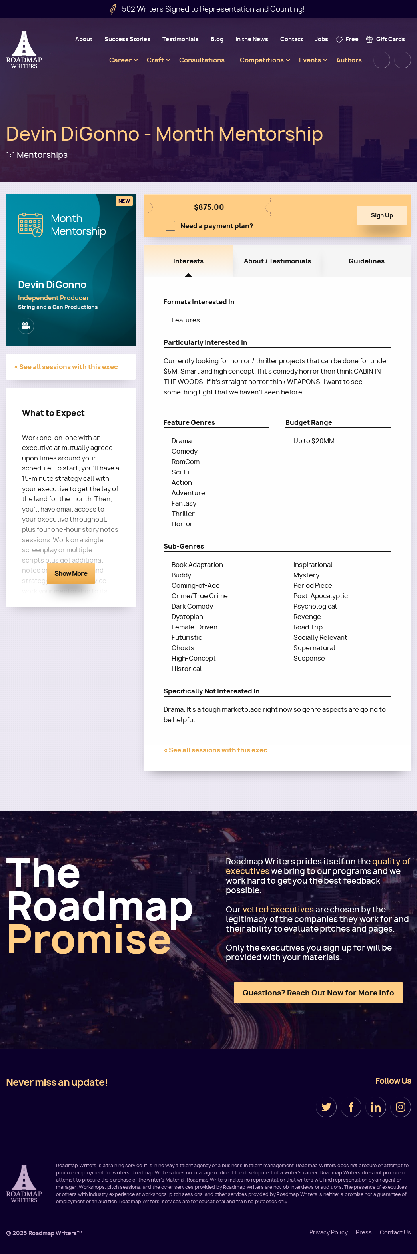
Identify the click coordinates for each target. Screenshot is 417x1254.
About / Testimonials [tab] (277, 261)
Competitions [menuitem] (262, 60)
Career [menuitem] (120, 60)
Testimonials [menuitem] (180, 39)
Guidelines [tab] (367, 261)
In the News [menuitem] (251, 39)
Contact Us (395, 1232)
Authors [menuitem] (349, 60)
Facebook (351, 1107)
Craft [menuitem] (155, 60)
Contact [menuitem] (291, 39)
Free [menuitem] (352, 39)
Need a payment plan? (216, 225)
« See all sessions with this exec (66, 366)
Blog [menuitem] (217, 39)
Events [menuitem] (310, 60)
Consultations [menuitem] (202, 60)
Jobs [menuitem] (321, 39)
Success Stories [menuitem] (127, 39)
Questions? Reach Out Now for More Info (318, 993)
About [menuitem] (83, 39)
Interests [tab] (188, 261)
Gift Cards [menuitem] (390, 39)
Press (364, 1232)
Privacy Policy (328, 1232)
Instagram (400, 1107)
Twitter (326, 1107)
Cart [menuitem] (402, 60)
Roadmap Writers (25, 49)
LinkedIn (375, 1107)
